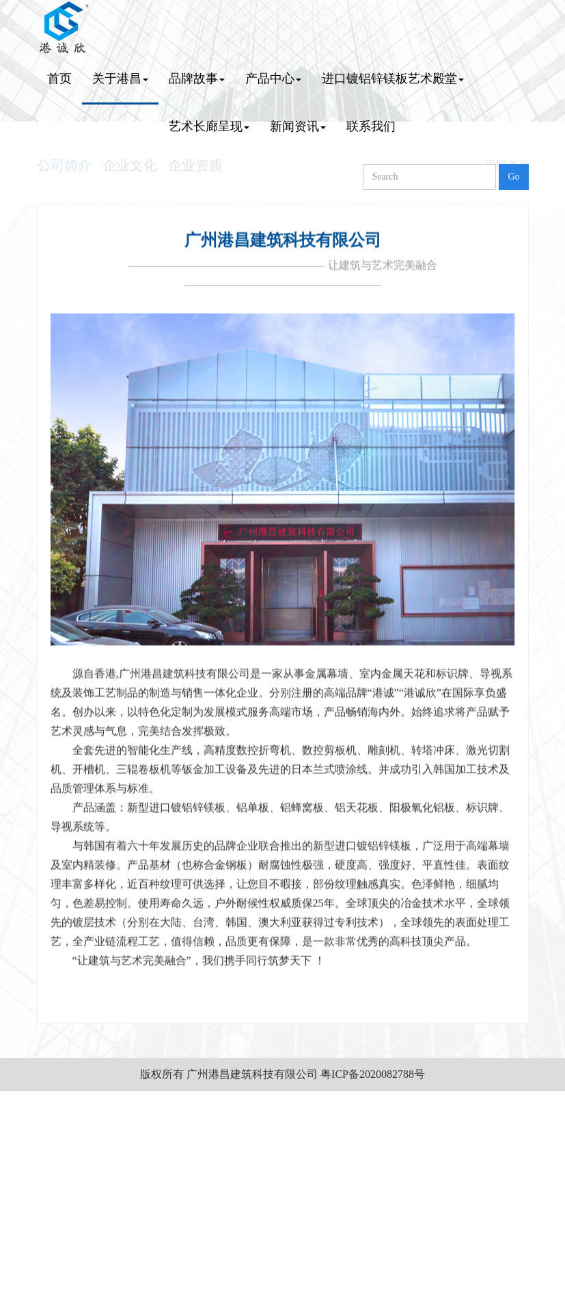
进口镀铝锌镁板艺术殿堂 (393, 78)
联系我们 (371, 126)
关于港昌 (120, 78)
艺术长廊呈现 (209, 126)
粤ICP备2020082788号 (372, 1074)
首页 (59, 78)
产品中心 (273, 78)
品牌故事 (197, 78)
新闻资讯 (298, 126)
